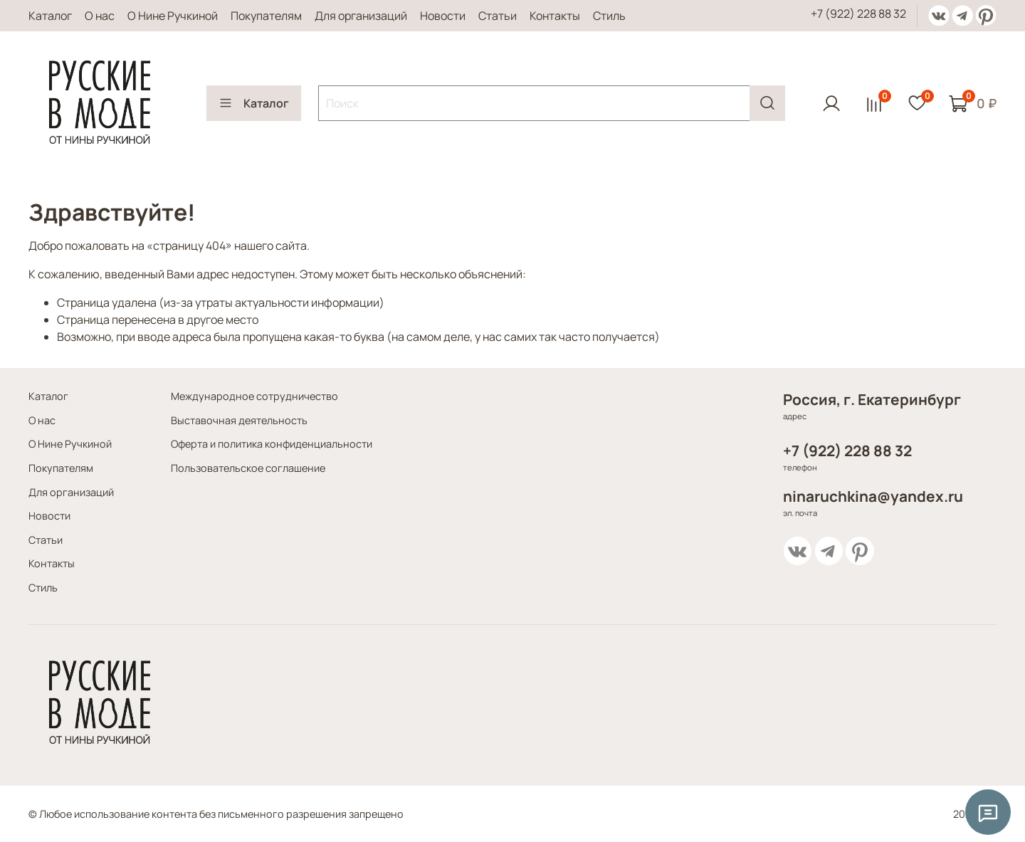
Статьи (497, 15)
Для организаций (361, 15)
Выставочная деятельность (239, 420)
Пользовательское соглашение (248, 468)
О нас (100, 15)
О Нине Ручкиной (172, 15)
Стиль (609, 15)
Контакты (555, 15)
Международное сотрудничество (254, 396)
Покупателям (266, 15)
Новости (443, 15)
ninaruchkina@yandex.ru (873, 496)
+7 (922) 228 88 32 (858, 13)
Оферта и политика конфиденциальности (271, 444)
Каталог (50, 15)
